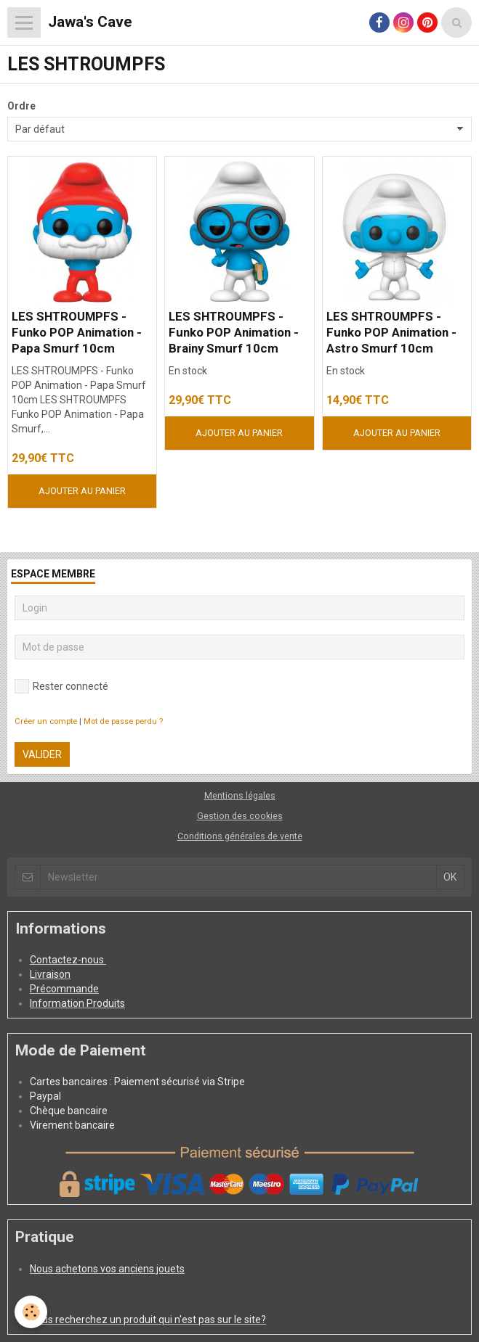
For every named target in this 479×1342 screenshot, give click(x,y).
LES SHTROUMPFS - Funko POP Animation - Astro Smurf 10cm (391, 332)
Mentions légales (239, 795)
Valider (42, 754)
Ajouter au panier (82, 490)
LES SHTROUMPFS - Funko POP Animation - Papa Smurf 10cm (77, 332)
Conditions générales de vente (239, 836)
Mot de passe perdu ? (123, 721)
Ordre (21, 106)
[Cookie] (31, 1312)
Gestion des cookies (240, 815)
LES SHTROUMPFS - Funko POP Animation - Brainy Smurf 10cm (234, 332)
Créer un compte (46, 721)
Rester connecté (61, 686)
